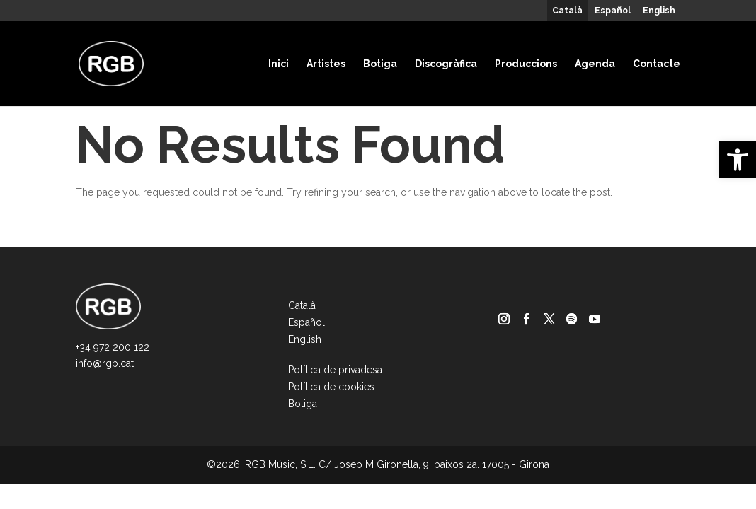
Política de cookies (331, 386)
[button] (737, 159)
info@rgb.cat (105, 363)
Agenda (595, 63)
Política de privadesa (335, 369)
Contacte (656, 63)
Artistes (326, 63)
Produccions (526, 63)
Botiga (380, 63)
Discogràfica (446, 63)
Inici (278, 63)
